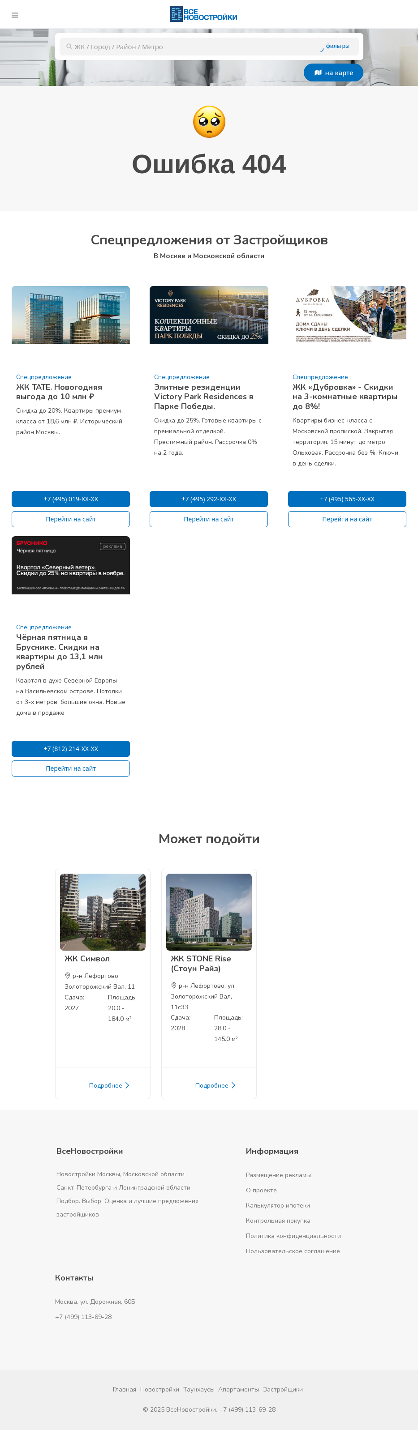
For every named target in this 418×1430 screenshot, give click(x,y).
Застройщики (283, 1389)
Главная (124, 1389)
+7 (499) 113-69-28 (83, 1317)
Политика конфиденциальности (293, 1236)
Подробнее (109, 1086)
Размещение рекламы (278, 1175)
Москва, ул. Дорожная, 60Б (95, 1302)
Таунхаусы (199, 1389)
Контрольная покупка (278, 1221)
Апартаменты (238, 1389)
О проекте (261, 1190)
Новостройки (159, 1389)
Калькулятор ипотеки (278, 1205)
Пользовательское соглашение (293, 1251)
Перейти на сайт (71, 519)
